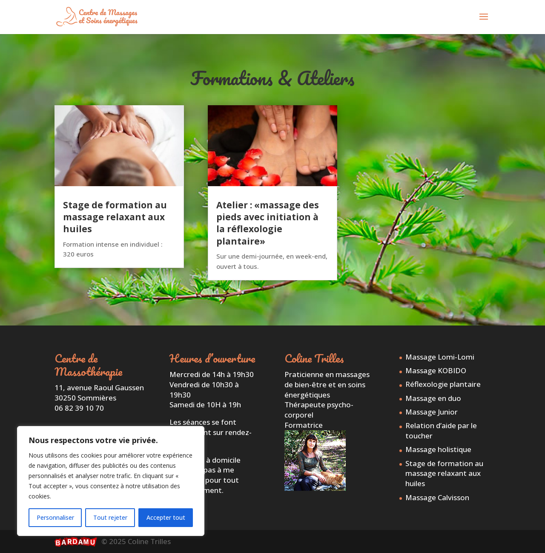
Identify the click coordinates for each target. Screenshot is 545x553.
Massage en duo (433, 398)
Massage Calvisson (437, 497)
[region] (110, 481)
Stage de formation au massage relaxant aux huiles (115, 217)
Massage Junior (431, 412)
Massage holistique (438, 449)
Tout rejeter (110, 517)
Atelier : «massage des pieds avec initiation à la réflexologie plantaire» (267, 223)
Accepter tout (165, 517)
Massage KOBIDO (435, 370)
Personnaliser (55, 517)
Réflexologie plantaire (443, 384)
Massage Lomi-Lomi (439, 357)
